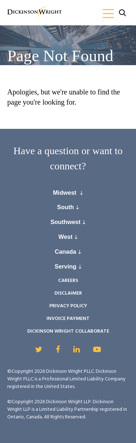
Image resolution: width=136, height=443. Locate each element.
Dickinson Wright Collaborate (68, 331)
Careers (68, 280)
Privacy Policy (68, 306)
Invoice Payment (68, 318)
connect (66, 166)
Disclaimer (68, 293)
